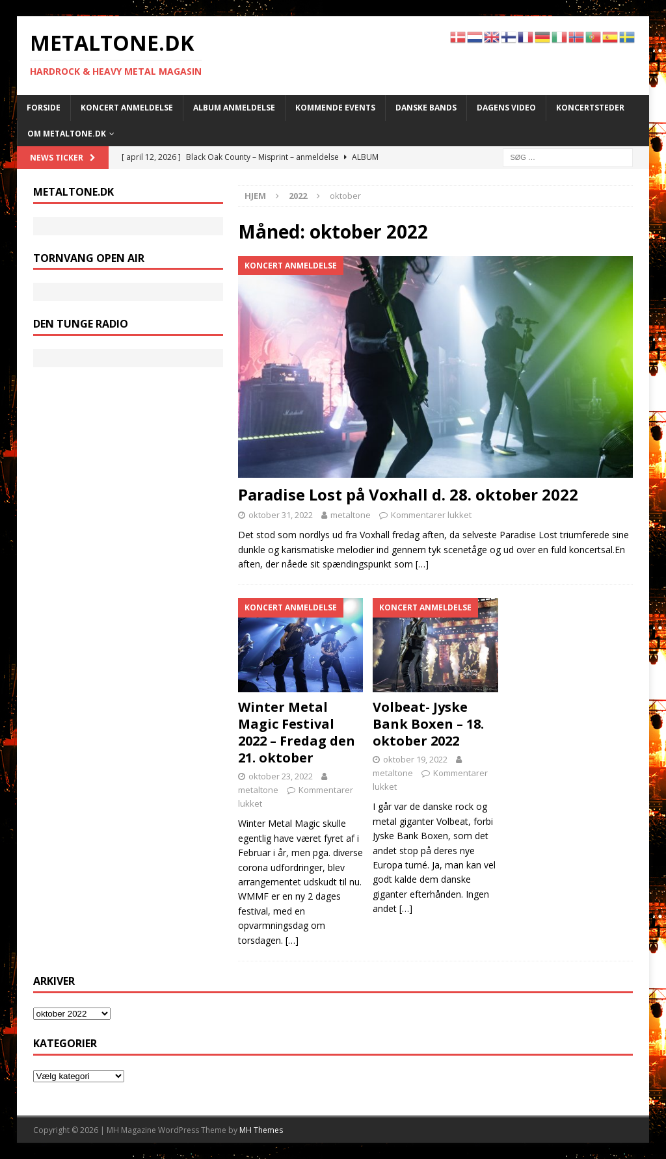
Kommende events (335, 107)
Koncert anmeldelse (127, 107)
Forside (43, 107)
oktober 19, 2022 (415, 759)
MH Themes (261, 1130)
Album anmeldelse (234, 107)
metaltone (350, 515)
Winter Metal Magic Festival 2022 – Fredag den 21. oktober (296, 732)
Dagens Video (506, 107)
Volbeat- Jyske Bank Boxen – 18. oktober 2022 (428, 723)
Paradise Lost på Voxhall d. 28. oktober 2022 (408, 494)
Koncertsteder (590, 107)
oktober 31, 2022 (280, 515)
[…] (422, 564)
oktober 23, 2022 (280, 776)
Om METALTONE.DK (66, 133)
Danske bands (426, 107)
